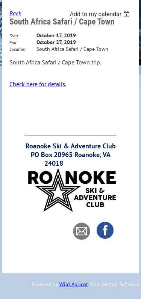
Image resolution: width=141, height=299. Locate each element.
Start (13, 35)
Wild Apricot (73, 284)
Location (17, 49)
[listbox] (101, 14)
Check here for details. (37, 84)
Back (15, 13)
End (12, 42)
